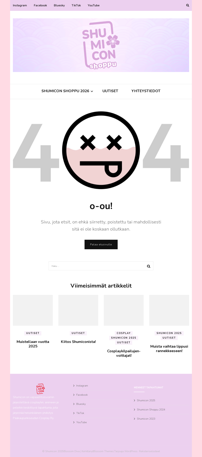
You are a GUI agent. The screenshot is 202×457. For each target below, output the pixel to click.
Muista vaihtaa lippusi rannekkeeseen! (169, 348)
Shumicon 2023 (146, 419)
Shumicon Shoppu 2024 (151, 409)
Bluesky (59, 5)
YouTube (94, 5)
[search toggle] (187, 5)
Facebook (40, 5)
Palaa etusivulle (101, 244)
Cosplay (124, 333)
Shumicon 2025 (123, 338)
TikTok (76, 5)
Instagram (20, 5)
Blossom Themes (103, 451)
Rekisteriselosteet (149, 451)
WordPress (130, 451)
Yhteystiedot (145, 90)
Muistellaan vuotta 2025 (32, 344)
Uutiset (110, 90)
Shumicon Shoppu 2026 (65, 90)
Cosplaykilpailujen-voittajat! (123, 353)
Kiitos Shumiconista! (78, 341)
